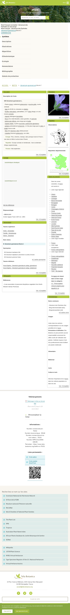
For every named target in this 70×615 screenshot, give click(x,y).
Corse (53, 211)
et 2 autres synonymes (38, 259)
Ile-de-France (55, 219)
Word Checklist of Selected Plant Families (19, 512)
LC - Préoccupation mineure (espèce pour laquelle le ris (57, 286)
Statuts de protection (10, 76)
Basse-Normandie (56, 200)
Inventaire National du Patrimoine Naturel (19, 496)
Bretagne (54, 205)
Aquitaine (54, 196)
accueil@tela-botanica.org (25, 587)
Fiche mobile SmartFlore (31, 462)
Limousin (54, 221)
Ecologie (5, 61)
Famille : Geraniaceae (9, 233)
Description (6, 41)
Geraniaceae (6, 33)
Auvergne (54, 198)
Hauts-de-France (56, 217)
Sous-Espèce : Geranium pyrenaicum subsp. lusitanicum (20, 268)
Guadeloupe (55, 258)
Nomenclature (7, 66)
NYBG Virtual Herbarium (13, 556)
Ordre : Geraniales (8, 231)
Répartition (6, 51)
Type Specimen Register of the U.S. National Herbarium (24, 560)
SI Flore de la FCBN (11, 500)
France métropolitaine (57, 249)
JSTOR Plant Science (12, 552)
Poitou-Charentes (56, 234)
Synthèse (5, 37)
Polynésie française (57, 267)
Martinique (54, 260)
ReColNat (8, 508)
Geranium (4, 31)
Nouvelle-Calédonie (57, 264)
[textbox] (33, 17)
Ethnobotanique (8, 56)
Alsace (53, 194)
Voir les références (8, 205)
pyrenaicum (12, 31)
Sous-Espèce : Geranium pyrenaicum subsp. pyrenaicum (20, 265)
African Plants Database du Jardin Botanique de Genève (24, 536)
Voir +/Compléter (41, 154)
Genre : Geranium (8, 235)
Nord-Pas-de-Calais (57, 228)
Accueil (5, 85)
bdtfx (14, 85)
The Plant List (9, 520)
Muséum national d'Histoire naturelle (18, 504)
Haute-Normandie (56, 215)
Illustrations (6, 46)
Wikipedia (8, 548)
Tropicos (8, 528)
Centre (53, 207)
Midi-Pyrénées (55, 226)
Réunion (53, 269)
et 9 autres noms (64, 312)
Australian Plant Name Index (15, 532)
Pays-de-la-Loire (56, 230)
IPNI (6, 524)
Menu (66, 3)
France (53, 243)
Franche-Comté (56, 213)
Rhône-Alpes (55, 236)
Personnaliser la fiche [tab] (33, 416)
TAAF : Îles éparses (57, 271)
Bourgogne (54, 202)
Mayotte (53, 262)
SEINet (7, 540)
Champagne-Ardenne (57, 209)
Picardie (53, 232)
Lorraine (53, 224)
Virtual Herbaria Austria (13, 564)
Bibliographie (7, 71)
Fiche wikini (31, 457)
